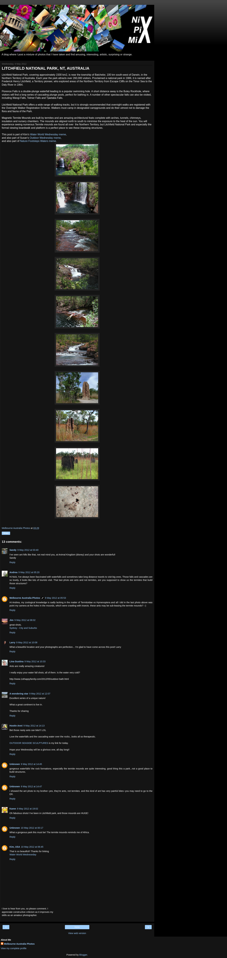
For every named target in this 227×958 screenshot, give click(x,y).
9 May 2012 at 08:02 (25, 620)
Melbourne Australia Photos (24, 598)
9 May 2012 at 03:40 (27, 550)
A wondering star (18, 693)
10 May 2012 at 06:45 (32, 847)
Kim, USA (14, 847)
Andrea (13, 572)
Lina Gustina (16, 661)
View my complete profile (14, 948)
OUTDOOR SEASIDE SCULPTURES (28, 743)
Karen (12, 808)
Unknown (14, 764)
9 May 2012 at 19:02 (27, 808)
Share (6, 533)
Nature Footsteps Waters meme (38, 141)
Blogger (83, 954)
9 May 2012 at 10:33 (34, 661)
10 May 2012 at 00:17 (32, 828)
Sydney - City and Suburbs (23, 628)
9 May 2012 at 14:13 (34, 725)
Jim (11, 620)
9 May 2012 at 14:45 (31, 764)
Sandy (12, 550)
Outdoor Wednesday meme (45, 137)
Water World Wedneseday (22, 854)
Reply (12, 562)
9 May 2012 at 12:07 (39, 693)
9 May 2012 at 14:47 (31, 786)
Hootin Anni (15, 725)
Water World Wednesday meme (48, 134)
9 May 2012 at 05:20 (29, 572)
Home (77, 927)
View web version (77, 933)
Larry (12, 642)
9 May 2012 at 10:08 (26, 642)
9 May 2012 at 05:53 (55, 598)
